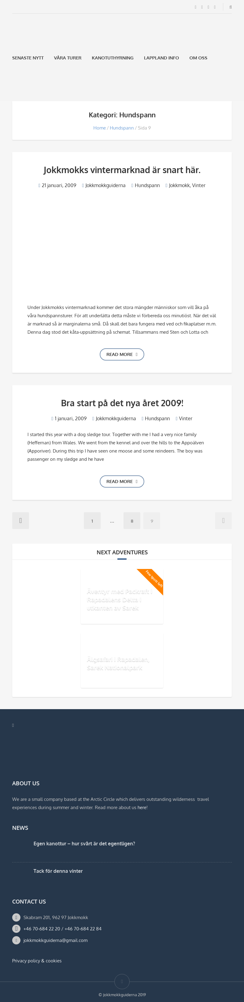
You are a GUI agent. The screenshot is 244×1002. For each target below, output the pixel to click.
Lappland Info (161, 58)
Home (99, 128)
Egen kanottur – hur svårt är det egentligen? (84, 843)
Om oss (198, 58)
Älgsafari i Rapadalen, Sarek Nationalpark (118, 663)
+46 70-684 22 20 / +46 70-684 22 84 (62, 929)
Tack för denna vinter (58, 871)
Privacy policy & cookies (37, 961)
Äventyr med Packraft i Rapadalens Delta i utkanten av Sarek (119, 599)
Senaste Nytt (28, 58)
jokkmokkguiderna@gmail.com (55, 940)
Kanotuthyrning (113, 58)
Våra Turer (67, 58)
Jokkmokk (179, 185)
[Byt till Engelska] (31, 86)
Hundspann (122, 128)
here (142, 807)
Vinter (199, 185)
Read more (121, 354)
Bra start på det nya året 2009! (122, 402)
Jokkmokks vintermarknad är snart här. (122, 169)
